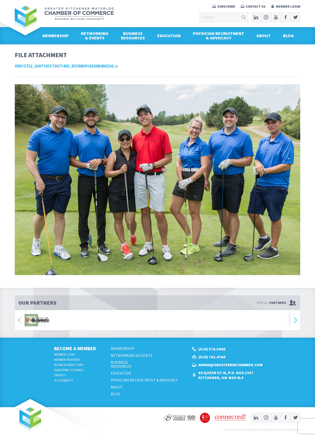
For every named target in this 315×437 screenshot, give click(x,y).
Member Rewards (67, 360)
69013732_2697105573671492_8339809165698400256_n (66, 66)
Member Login (288, 6)
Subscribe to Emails (69, 370)
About (263, 35)
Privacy (60, 375)
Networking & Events (95, 36)
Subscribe (226, 6)
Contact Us (256, 6)
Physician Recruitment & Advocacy (218, 36)
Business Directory (68, 365)
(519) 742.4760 (211, 356)
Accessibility (63, 380)
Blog (288, 35)
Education (169, 35)
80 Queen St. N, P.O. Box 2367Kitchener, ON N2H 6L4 (225, 375)
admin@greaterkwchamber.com (230, 364)
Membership (56, 35)
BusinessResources (133, 36)
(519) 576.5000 (211, 349)
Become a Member (75, 348)
